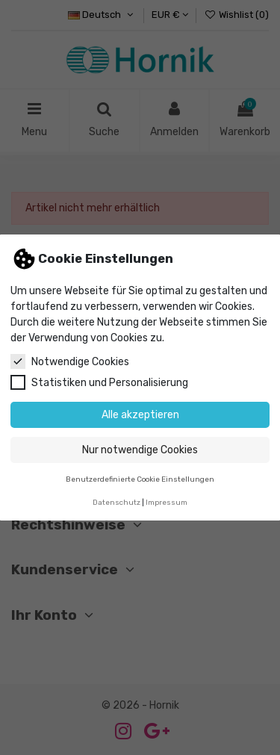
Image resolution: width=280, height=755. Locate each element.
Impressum (166, 502)
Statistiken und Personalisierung (99, 382)
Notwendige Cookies (69, 361)
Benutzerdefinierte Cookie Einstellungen (140, 479)
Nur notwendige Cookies (140, 450)
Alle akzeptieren (140, 414)
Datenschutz (116, 502)
